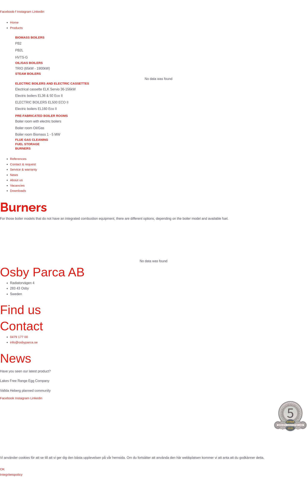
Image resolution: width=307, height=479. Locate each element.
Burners (23, 149)
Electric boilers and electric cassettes (52, 84)
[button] (158, 28)
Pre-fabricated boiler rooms (41, 116)
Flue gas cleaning (31, 140)
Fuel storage (27, 144)
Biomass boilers (30, 38)
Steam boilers (28, 74)
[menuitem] (6, 4)
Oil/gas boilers (29, 63)
